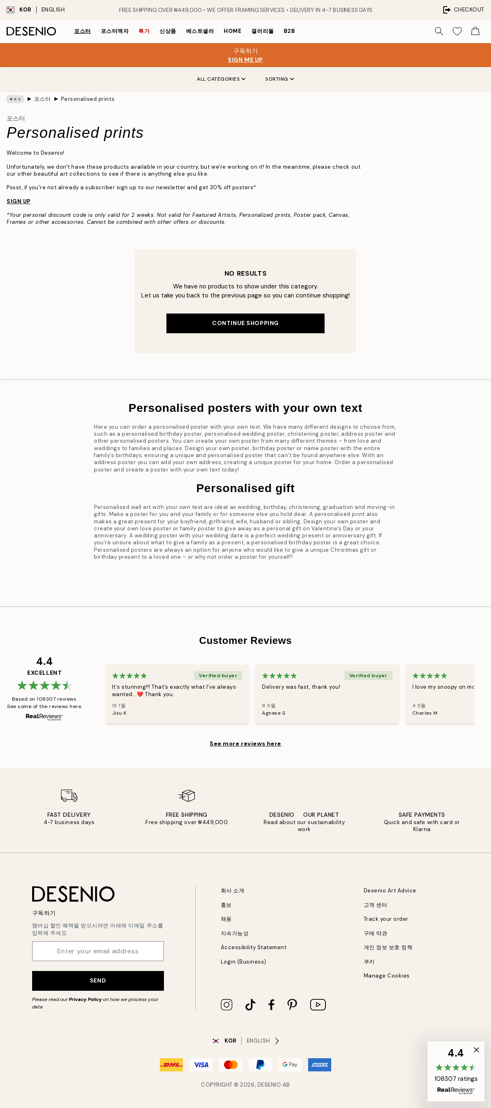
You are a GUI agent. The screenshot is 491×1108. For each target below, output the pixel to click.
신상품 (167, 31)
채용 (226, 918)
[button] (456, 1071)
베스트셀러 (200, 31)
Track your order (386, 918)
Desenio (269, 1084)
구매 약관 (376, 933)
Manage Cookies (387, 975)
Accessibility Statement (254, 947)
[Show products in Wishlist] (457, 31)
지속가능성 (235, 933)
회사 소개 (233, 890)
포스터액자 (115, 31)
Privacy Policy (85, 999)
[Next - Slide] (484, 694)
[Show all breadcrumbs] (15, 99)
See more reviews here (245, 743)
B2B (289, 31)
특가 (144, 31)
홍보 (226, 904)
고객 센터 (376, 904)
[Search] (439, 31)
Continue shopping (245, 323)
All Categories (221, 79)
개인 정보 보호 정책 (388, 947)
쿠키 (369, 961)
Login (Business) (244, 961)
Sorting (279, 79)
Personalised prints (88, 98)
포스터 (82, 31)
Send (98, 980)
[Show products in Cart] (475, 31)
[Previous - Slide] (95, 694)
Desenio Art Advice (390, 890)
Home (232, 31)
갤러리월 (262, 31)
